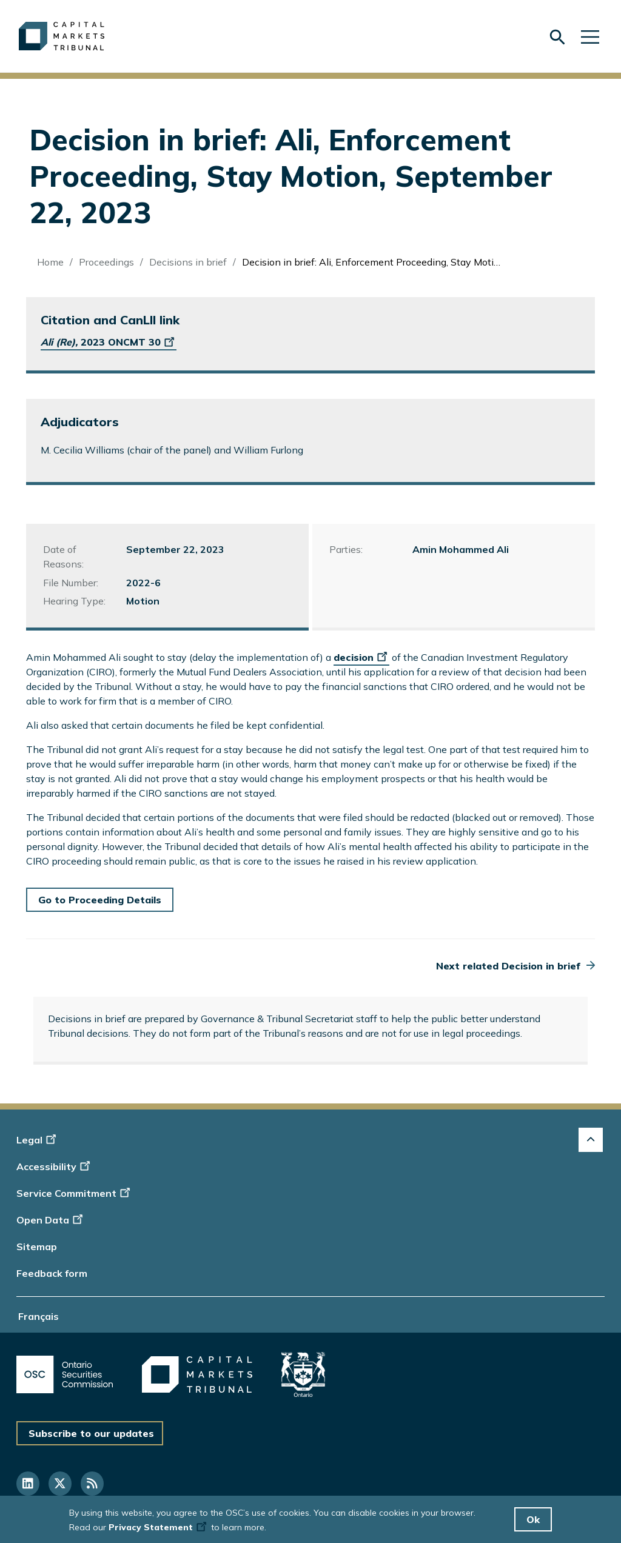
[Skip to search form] (557, 36)
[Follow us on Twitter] (60, 1483)
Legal (37, 1140)
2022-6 (143, 583)
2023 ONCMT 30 (108, 342)
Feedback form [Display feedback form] (51, 1273)
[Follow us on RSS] (92, 1483)
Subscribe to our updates (91, 1433)
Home (50, 262)
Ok (533, 1519)
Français (38, 1316)
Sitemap (36, 1246)
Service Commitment (74, 1193)
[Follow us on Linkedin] (27, 1483)
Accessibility (54, 1166)
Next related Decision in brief (508, 966)
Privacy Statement (159, 1527)
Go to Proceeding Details (99, 900)
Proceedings (106, 262)
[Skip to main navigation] (590, 36)
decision (361, 657)
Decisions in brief (188, 262)
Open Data (51, 1220)
